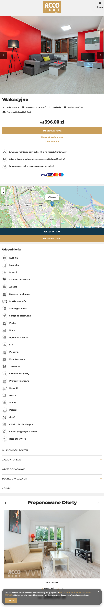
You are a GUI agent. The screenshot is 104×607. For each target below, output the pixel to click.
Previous (3, 55)
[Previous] (6, 503)
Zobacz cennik (52, 141)
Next (100, 55)
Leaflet (78, 227)
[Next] (97, 503)
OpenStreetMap (89, 227)
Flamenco (52, 582)
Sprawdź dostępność (52, 137)
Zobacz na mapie (52, 232)
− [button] (3, 192)
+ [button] (3, 189)
